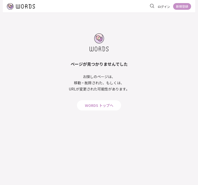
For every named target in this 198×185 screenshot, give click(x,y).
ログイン (164, 6)
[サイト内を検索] (152, 6)
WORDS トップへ (99, 105)
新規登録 (182, 6)
